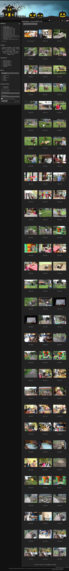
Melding (5, 80)
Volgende (49, 564)
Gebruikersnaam (5, 91)
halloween (9, 47)
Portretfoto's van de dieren (9, 39)
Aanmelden (6, 87)
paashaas (4, 49)
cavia (14, 47)
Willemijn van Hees (7, 51)
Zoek (4, 76)
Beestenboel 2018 (7, 32)
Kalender (5, 66)
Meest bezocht (6, 60)
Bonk (7, 50)
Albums (2, 23)
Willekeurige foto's (7, 65)
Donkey (13, 49)
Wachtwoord (4, 95)
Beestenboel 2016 (7, 29)
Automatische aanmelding (8, 98)
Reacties (5, 77)
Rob (13, 54)
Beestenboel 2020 (7, 34)
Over (4, 78)
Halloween (5, 38)
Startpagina (25, 21)
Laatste (54, 564)
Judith (11, 53)
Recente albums (7, 64)
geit (8, 53)
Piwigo (67, 567)
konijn (4, 53)
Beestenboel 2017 (7, 30)
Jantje (17, 47)
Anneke (17, 51)
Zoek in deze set (31, 24)
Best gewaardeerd (7, 61)
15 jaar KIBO (6, 27)
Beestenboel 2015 (7, 28)
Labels (4, 75)
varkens (18, 49)
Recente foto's (6, 62)
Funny (4, 26)
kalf (14, 51)
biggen (9, 54)
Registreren (6, 86)
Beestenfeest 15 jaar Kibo (9, 35)
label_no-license (59, 569)
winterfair (15, 53)
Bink (11, 50)
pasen (8, 49)
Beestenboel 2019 (7, 33)
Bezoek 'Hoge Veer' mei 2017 (10, 36)
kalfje (14, 50)
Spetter (4, 47)
